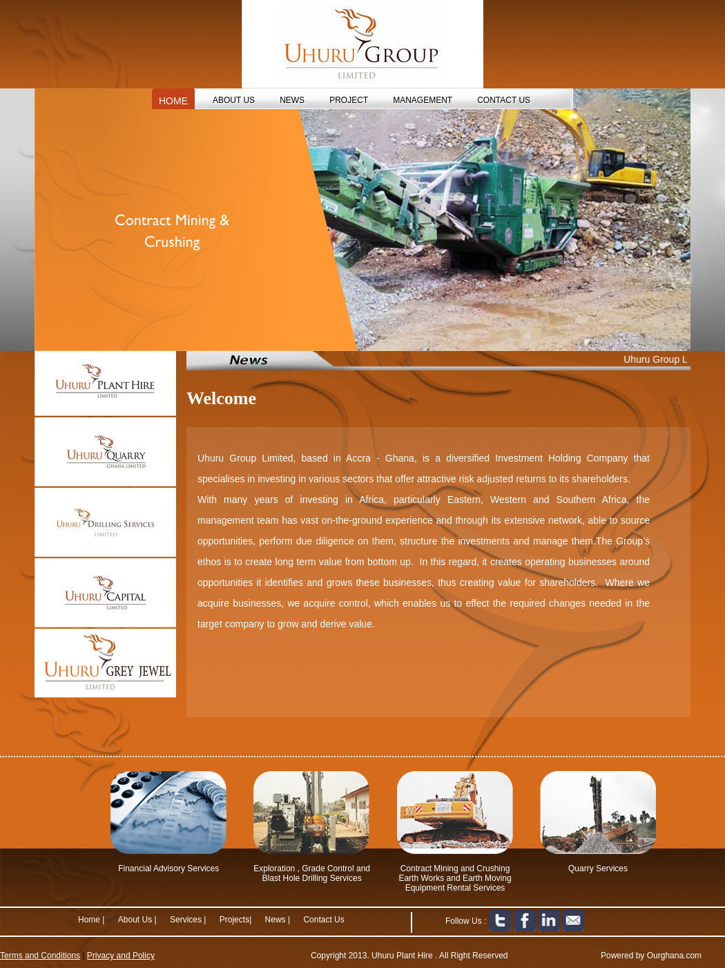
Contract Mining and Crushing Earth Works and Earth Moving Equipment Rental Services (454, 878)
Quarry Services (598, 868)
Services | (188, 919)
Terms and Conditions (40, 955)
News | (279, 919)
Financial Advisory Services (168, 868)
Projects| (237, 919)
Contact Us (323, 919)
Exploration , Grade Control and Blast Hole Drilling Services (311, 873)
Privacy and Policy (121, 955)
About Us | (137, 919)
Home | (91, 919)
